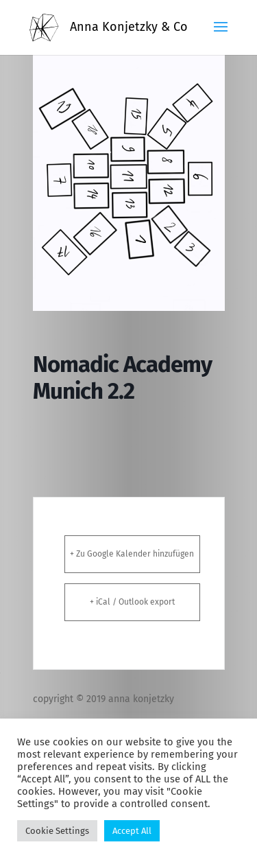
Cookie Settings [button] (57, 831)
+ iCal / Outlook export (132, 602)
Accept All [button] (131, 831)
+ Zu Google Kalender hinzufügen (132, 554)
